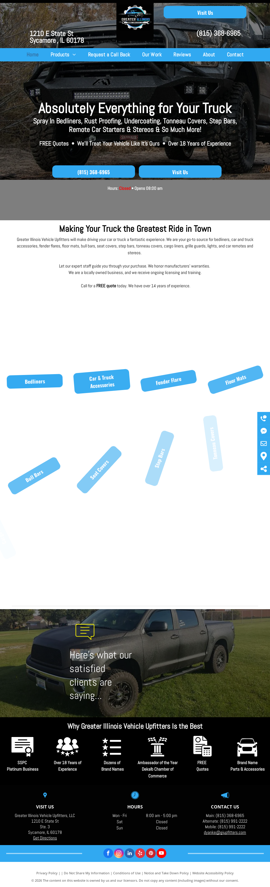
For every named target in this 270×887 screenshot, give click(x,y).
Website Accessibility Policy (213, 873)
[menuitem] (33, 54)
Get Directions (45, 838)
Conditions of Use (127, 873)
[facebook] (108, 854)
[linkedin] (129, 854)
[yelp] (140, 854)
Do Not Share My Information (87, 873)
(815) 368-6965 (218, 33)
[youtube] (161, 854)
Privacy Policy (47, 873)
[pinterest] (151, 854)
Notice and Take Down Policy (166, 873)
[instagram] (119, 854)
